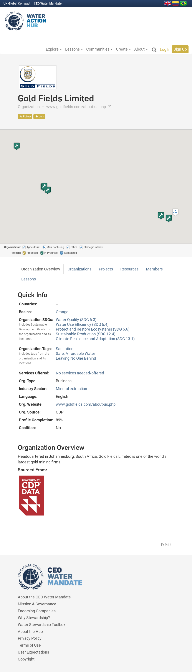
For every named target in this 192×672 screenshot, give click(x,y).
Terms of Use (29, 645)
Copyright (26, 659)
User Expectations (33, 652)
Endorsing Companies (37, 611)
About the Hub (30, 631)
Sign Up (180, 49)
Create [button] (123, 49)
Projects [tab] (106, 269)
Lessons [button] (74, 49)
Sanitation (64, 348)
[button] (175, 212)
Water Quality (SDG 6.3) (76, 319)
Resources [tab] (129, 269)
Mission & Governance (37, 604)
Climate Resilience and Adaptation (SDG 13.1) (95, 338)
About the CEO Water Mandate (44, 597)
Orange (62, 312)
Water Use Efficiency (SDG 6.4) (82, 324)
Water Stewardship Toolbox (41, 624)
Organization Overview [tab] (40, 269)
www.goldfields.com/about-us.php (78, 106)
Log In (165, 49)
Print (165, 544)
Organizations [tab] (79, 269)
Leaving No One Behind (76, 358)
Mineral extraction (71, 388)
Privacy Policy (29, 638)
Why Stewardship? (34, 617)
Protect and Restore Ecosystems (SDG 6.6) (92, 329)
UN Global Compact (17, 3)
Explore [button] (54, 49)
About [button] (141, 49)
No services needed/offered (80, 373)
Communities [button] (99, 49)
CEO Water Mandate (48, 3)
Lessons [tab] (28, 279)
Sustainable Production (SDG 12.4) (85, 334)
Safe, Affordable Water (75, 353)
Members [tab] (154, 269)
